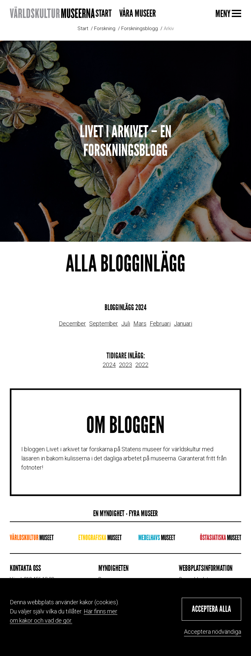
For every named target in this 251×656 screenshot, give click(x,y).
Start (103, 13)
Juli (125, 327)
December (72, 327)
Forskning (104, 28)
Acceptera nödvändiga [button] (212, 631)
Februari (160, 327)
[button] (211, 609)
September (103, 327)
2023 (125, 368)
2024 (109, 368)
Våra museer (137, 13)
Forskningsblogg (139, 28)
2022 (141, 368)
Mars (139, 327)
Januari (183, 327)
